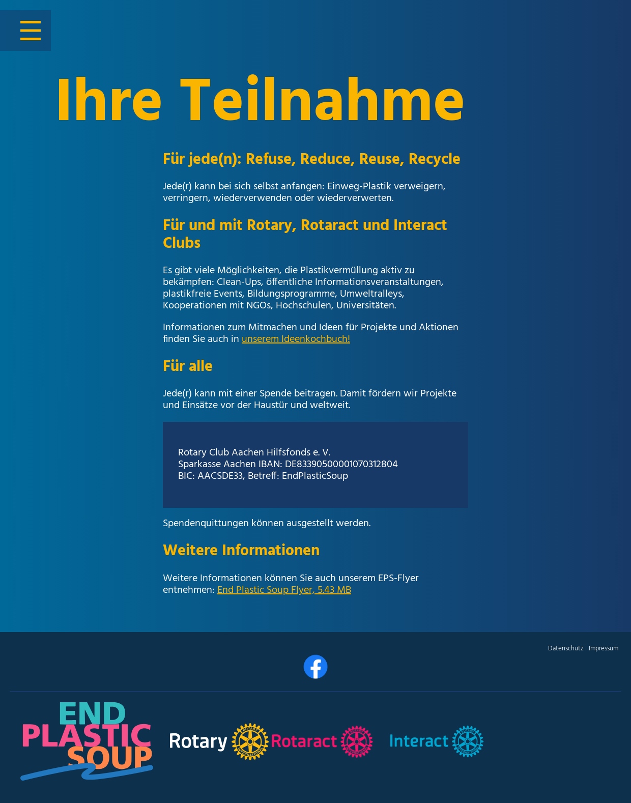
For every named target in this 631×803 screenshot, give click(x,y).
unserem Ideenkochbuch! (296, 339)
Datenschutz (566, 648)
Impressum (603, 648)
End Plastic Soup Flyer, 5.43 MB (284, 590)
